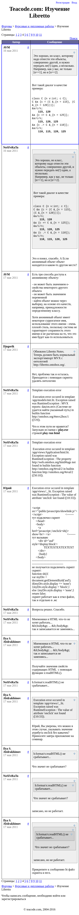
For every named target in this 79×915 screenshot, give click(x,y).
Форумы (6, 26)
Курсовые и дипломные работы (34, 26)
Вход (74, 2)
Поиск (74, 38)
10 (36, 34)
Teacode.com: (27, 8)
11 (40, 34)
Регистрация (62, 2)
